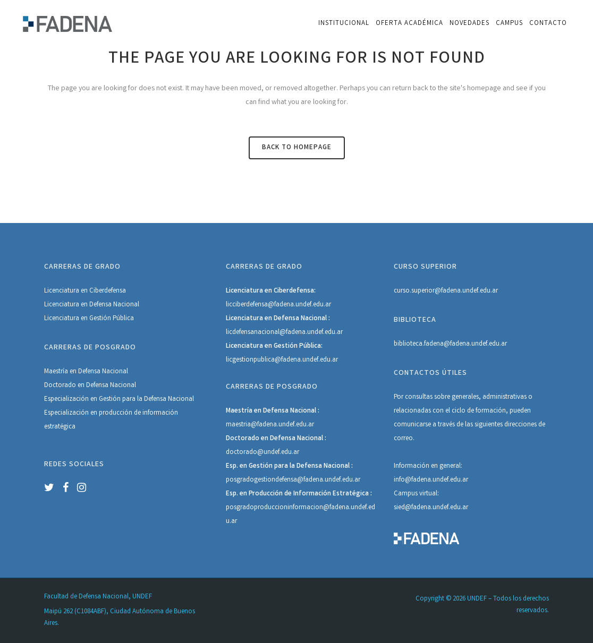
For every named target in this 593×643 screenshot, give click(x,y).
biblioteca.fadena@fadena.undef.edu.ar (450, 344)
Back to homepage (297, 148)
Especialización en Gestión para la (94, 400)
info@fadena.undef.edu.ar (431, 480)
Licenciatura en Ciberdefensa (85, 291)
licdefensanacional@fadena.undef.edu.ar (284, 333)
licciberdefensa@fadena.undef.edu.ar (278, 305)
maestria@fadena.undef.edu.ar (270, 425)
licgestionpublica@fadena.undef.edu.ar (282, 360)
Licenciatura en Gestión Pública (89, 319)
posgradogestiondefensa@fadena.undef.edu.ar (293, 480)
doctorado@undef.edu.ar (262, 453)
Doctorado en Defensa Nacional (90, 386)
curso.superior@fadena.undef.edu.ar (446, 291)
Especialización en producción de (93, 413)
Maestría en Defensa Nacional (86, 372)
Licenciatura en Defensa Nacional (91, 305)
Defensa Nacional (169, 400)
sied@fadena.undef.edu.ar (431, 508)
